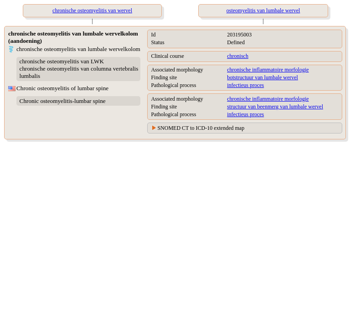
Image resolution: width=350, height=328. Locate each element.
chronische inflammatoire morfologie (268, 70)
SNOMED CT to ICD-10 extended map (200, 128)
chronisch (237, 56)
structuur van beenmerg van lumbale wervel (275, 106)
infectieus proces (245, 85)
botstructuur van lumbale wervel (262, 77)
